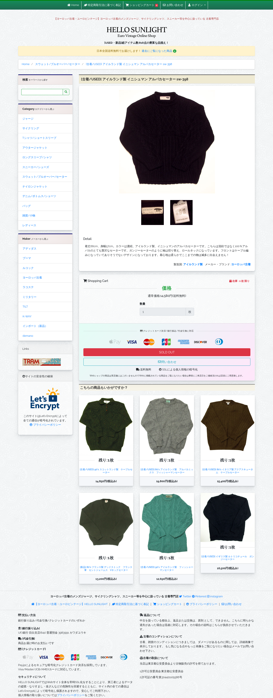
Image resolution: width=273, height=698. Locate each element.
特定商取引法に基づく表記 (130, 604)
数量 (142, 303)
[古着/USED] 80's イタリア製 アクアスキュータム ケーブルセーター (227, 471)
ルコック (28, 268)
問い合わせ (167, 362)
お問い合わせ (232, 604)
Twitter (185, 596)
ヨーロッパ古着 (32, 277)
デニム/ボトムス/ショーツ (39, 196)
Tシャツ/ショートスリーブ (39, 137)
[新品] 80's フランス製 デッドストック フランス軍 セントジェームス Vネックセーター (106, 568)
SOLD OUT (166, 352)
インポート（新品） (35, 326)
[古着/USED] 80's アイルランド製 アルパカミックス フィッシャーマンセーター (167, 471)
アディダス (29, 248)
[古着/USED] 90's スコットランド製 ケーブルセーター (106, 471)
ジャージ (27, 118)
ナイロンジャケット (34, 186)
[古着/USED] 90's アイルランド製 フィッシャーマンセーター (167, 568)
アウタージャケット (34, 147)
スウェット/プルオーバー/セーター (44, 176)
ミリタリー (29, 297)
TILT (25, 306)
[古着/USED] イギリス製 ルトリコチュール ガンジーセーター (227, 558)
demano (28, 335)
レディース (29, 225)
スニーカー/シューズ (35, 167)
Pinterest (199, 596)
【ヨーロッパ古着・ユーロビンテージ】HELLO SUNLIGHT (69, 604)
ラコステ (28, 287)
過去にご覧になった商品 (159, 50)
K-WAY (27, 316)
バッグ (26, 206)
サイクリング (30, 128)
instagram (215, 596)
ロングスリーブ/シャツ (37, 157)
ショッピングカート (168, 604)
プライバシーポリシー (45, 424)
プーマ (27, 258)
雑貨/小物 (28, 215)
